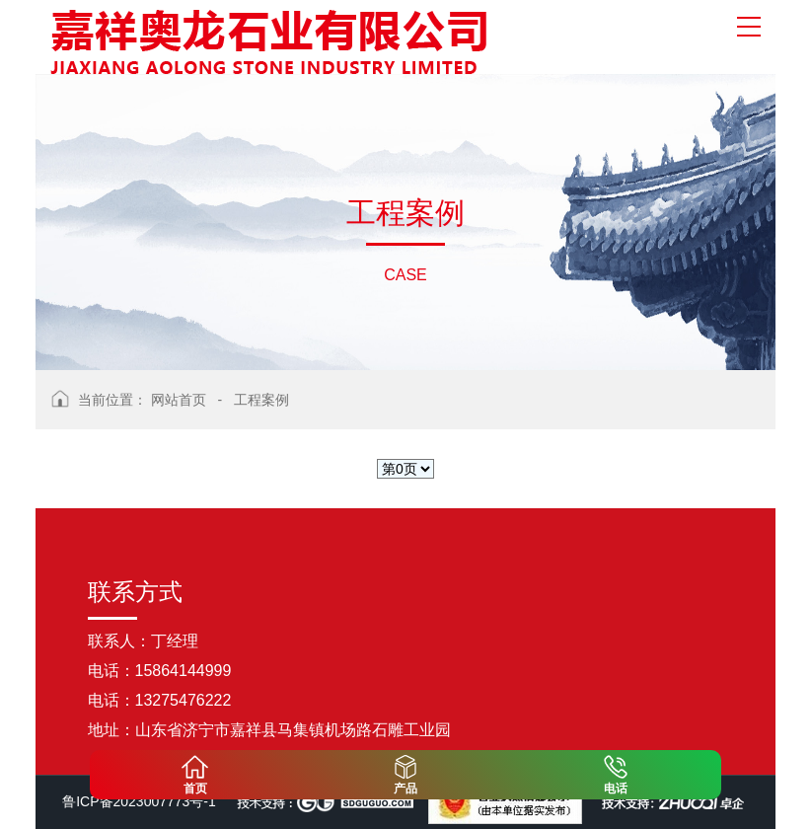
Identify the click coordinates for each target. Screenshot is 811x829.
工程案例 (261, 400)
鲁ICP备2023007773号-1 (139, 801)
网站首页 (178, 400)
